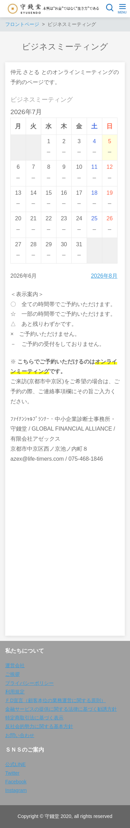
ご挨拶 (12, 674)
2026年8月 (104, 276)
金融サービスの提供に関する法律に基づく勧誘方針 (61, 709)
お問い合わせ (19, 735)
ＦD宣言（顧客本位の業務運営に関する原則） (55, 700)
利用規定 (15, 691)
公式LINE (15, 764)
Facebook (15, 781)
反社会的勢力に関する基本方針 (39, 726)
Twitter (12, 773)
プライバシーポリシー (29, 683)
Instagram (16, 790)
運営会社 (15, 665)
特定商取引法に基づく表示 (34, 717)
